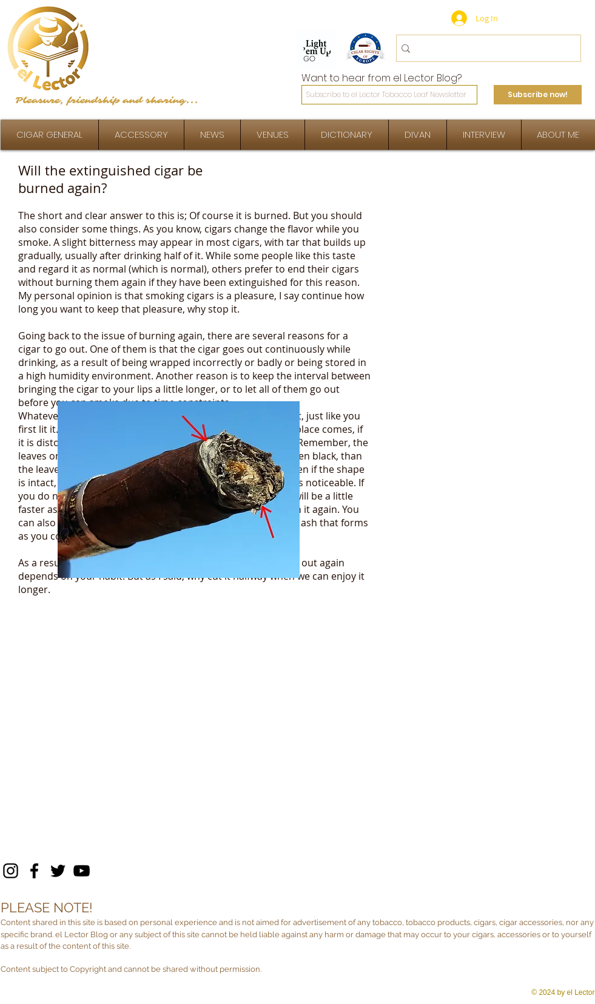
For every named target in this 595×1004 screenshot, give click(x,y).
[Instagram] (11, 871)
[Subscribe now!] (538, 94)
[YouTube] (82, 871)
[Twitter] (58, 871)
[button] (484, 135)
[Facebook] (34, 871)
